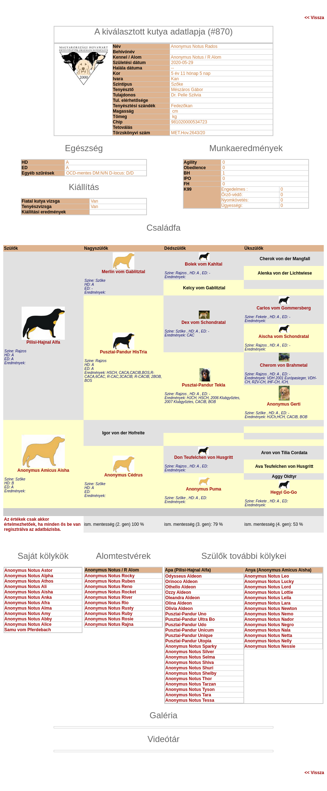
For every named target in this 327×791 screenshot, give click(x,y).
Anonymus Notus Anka (28, 597)
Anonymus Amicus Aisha (43, 470)
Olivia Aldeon (179, 608)
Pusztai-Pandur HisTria (123, 351)
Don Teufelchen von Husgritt (203, 457)
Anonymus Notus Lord (268, 586)
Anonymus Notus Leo (267, 576)
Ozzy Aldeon (178, 592)
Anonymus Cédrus (123, 475)
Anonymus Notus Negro (269, 624)
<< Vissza (314, 17)
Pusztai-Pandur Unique (188, 635)
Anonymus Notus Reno (109, 586)
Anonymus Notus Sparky (191, 646)
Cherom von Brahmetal (284, 365)
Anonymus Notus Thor (188, 678)
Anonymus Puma (203, 489)
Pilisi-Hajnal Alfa (43, 342)
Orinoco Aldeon (181, 581)
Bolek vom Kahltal (203, 264)
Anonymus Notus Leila (268, 597)
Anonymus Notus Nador (269, 619)
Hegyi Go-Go (283, 492)
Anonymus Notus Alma (28, 608)
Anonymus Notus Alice (27, 624)
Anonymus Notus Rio (107, 602)
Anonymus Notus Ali (25, 586)
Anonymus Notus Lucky (269, 581)
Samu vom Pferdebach (27, 629)
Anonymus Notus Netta (268, 635)
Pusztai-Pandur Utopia (188, 640)
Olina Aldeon (178, 603)
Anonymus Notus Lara (268, 603)
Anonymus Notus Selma (190, 657)
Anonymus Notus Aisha (28, 592)
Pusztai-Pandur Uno (185, 613)
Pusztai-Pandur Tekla (203, 385)
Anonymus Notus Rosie (109, 619)
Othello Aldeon (180, 586)
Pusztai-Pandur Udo (185, 624)
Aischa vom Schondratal (284, 336)
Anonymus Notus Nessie (270, 646)
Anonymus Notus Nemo (269, 613)
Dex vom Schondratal (204, 322)
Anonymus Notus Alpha (28, 575)
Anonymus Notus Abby (28, 619)
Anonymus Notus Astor (28, 570)
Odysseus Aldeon (183, 576)
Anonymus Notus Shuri (189, 667)
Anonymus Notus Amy (27, 613)
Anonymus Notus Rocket (110, 592)
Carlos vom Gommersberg (283, 308)
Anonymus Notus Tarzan (190, 684)
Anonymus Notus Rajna (109, 624)
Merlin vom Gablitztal (123, 271)
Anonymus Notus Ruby (109, 613)
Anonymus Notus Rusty (109, 608)
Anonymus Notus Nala (268, 630)
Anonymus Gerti (283, 404)
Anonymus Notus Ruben (110, 581)
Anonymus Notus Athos (28, 581)
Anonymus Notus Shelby (190, 673)
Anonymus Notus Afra (27, 602)
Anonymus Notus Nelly (268, 640)
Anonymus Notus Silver (189, 651)
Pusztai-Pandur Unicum (189, 630)
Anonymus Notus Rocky (110, 575)
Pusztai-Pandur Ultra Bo (190, 619)
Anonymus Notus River (109, 597)
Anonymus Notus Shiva (189, 662)
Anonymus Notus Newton (271, 608)
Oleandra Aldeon (182, 597)
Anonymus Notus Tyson (190, 689)
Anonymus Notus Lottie (269, 592)
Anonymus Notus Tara (188, 694)
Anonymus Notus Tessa (189, 700)
